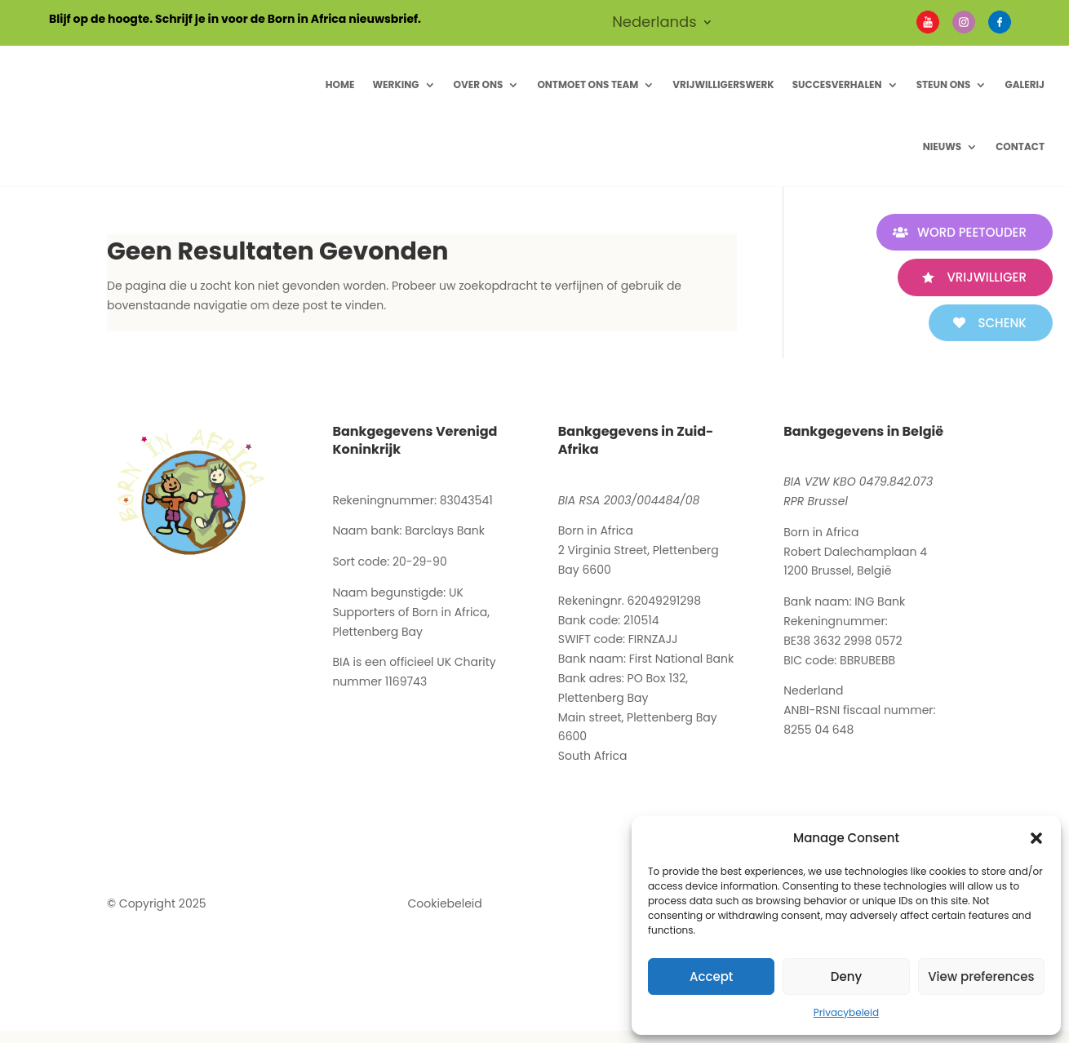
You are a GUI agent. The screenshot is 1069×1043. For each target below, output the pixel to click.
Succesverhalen (837, 84)
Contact (1020, 146)
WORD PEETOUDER (965, 232)
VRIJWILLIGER (980, 277)
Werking (395, 84)
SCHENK (996, 322)
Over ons (478, 84)
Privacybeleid (846, 1012)
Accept (711, 976)
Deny (846, 976)
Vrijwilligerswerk (723, 84)
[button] (1036, 838)
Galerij (1025, 84)
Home (340, 84)
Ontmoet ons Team (587, 84)
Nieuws (942, 146)
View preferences (981, 976)
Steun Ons (943, 84)
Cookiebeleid (445, 903)
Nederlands (654, 24)
